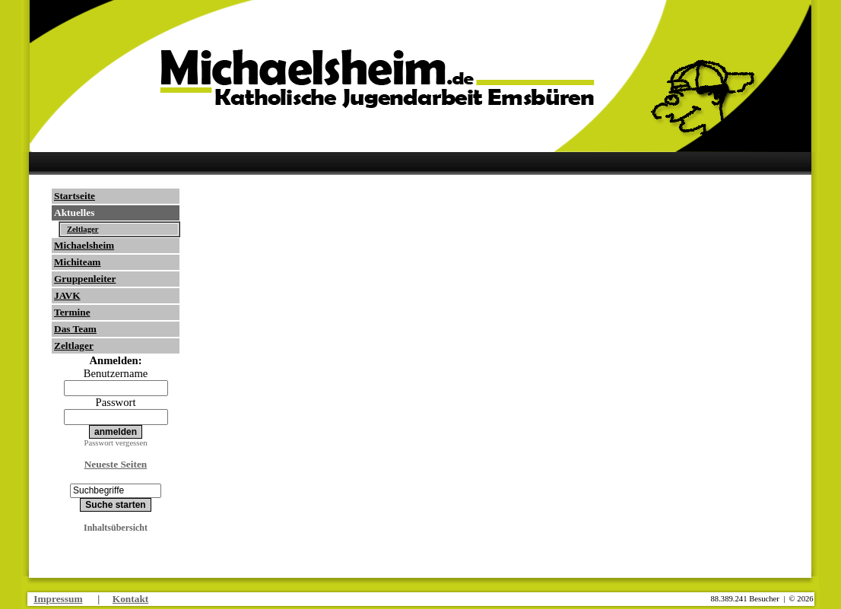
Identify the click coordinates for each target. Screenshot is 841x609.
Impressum (57, 598)
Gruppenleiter (85, 278)
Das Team (75, 329)
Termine (72, 312)
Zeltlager (82, 229)
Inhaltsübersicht (116, 527)
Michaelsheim (84, 245)
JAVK (67, 295)
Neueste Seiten (116, 464)
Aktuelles (74, 212)
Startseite (74, 195)
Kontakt (130, 598)
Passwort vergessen (116, 443)
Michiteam (77, 262)
